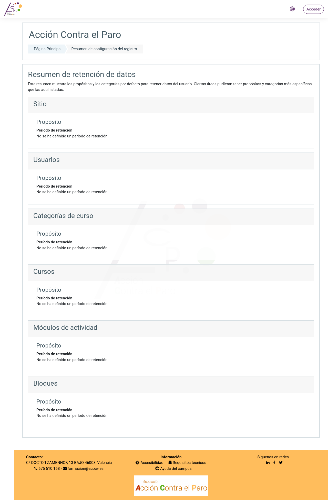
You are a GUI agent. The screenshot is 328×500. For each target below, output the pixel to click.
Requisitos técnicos (187, 462)
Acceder (313, 9)
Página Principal (47, 49)
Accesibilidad (149, 462)
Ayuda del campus (173, 468)
